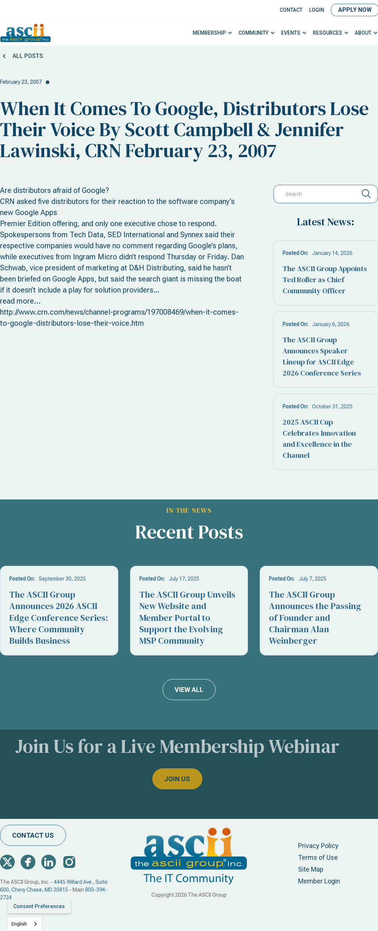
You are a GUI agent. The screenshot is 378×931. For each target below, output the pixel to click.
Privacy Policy (318, 845)
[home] (25, 33)
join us (161, 779)
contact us (33, 835)
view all (189, 689)
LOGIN (316, 10)
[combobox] (24, 924)
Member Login (319, 881)
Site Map (310, 869)
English (19, 924)
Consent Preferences (39, 906)
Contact (291, 10)
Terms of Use (318, 857)
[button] (212, 33)
